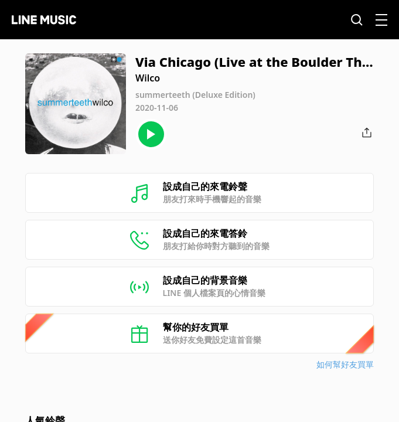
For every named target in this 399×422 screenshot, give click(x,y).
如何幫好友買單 (345, 364)
